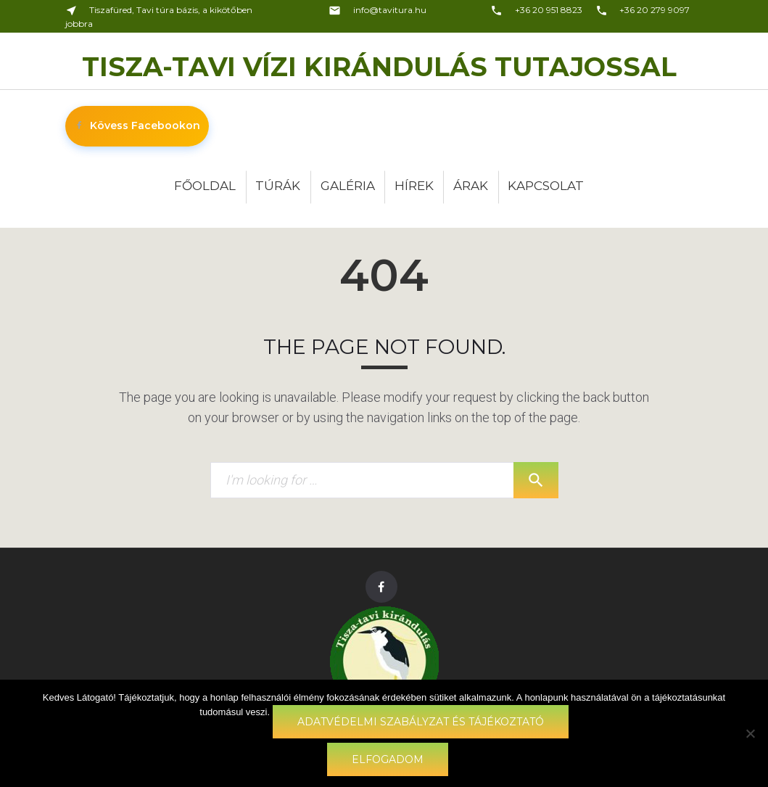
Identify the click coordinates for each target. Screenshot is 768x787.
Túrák (277, 185)
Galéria (348, 185)
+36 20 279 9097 (642, 9)
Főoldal (205, 185)
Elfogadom (388, 759)
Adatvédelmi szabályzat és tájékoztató (420, 721)
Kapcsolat (546, 185)
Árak (470, 185)
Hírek (414, 185)
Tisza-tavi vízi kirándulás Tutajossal (379, 67)
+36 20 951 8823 (536, 9)
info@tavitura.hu (377, 9)
